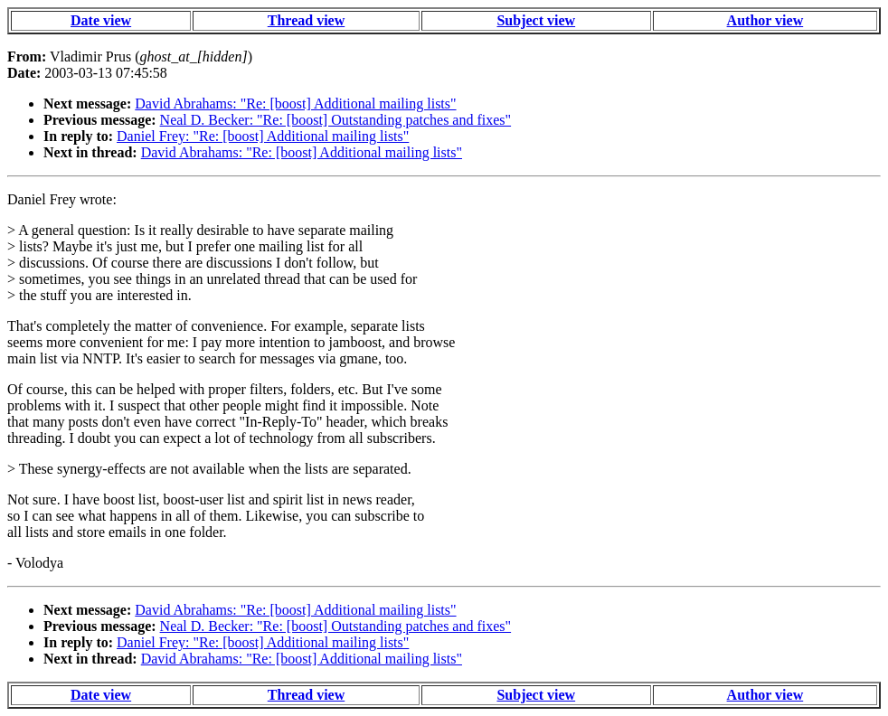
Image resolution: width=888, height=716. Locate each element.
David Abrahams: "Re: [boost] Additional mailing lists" (295, 103)
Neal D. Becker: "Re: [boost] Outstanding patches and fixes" (336, 119)
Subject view (535, 20)
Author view (765, 20)
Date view (101, 20)
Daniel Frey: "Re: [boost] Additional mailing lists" (263, 136)
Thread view (306, 20)
